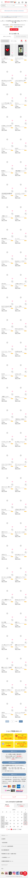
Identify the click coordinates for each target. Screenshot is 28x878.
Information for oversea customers (14, 11)
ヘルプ (14, 797)
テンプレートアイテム (21, 36)
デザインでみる (14, 41)
